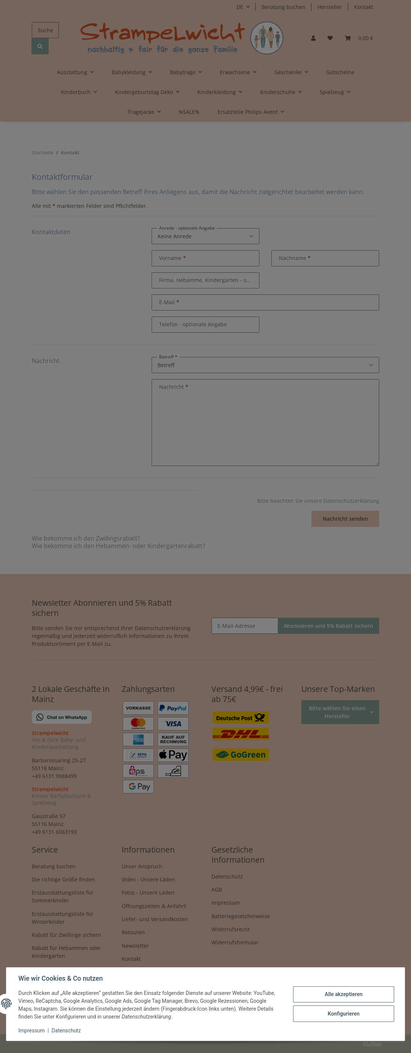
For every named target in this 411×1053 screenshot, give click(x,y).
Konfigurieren (343, 1014)
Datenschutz (66, 1031)
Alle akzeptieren (343, 994)
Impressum (31, 1031)
